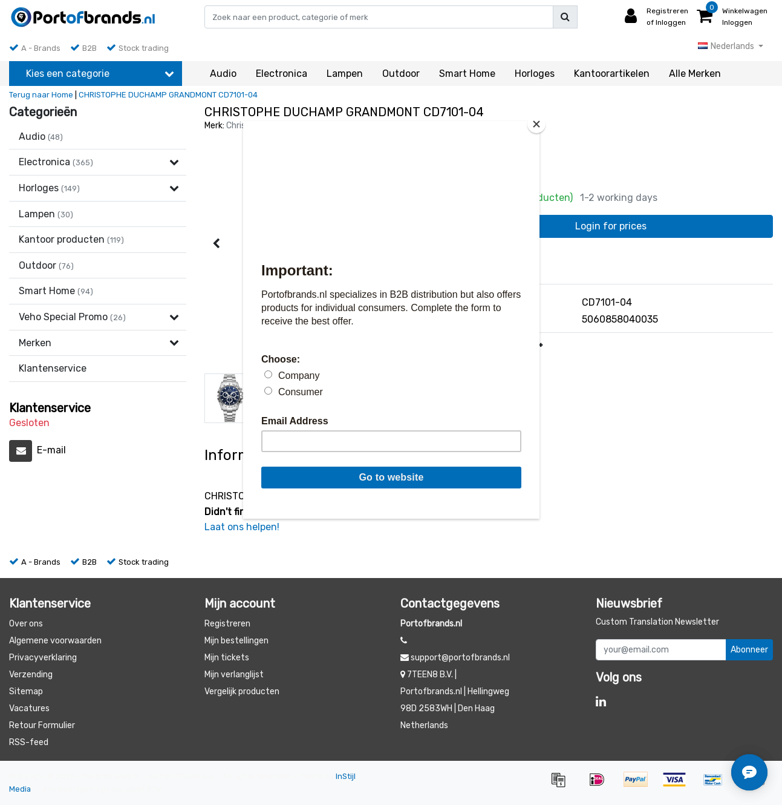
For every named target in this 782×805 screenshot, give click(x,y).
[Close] (536, 124)
